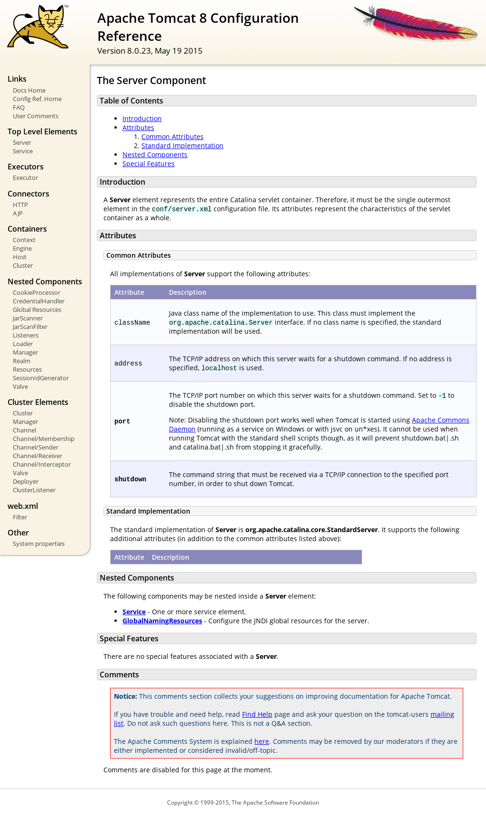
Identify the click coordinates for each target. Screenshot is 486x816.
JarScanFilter (30, 326)
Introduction (142, 118)
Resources (27, 369)
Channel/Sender (35, 447)
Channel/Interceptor (42, 464)
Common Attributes (172, 136)
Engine (22, 248)
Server (22, 142)
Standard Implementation (182, 145)
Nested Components (154, 154)
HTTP (20, 204)
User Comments (35, 116)
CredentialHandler (39, 301)
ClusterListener (34, 490)
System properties (39, 543)
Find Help (257, 714)
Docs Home (29, 90)
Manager (25, 352)
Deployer (25, 481)
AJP (18, 213)
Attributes (138, 127)
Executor (25, 177)
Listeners (25, 335)
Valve (20, 386)
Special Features (148, 163)
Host (20, 257)
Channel (24, 430)
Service (23, 151)
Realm (21, 360)
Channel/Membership (44, 438)
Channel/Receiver (37, 455)
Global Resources (37, 309)
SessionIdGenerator (41, 378)
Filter (20, 517)
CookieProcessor (36, 292)
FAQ (19, 107)
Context (24, 239)
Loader (23, 343)
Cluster (23, 265)
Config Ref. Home (37, 98)
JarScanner (28, 318)
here (261, 741)
